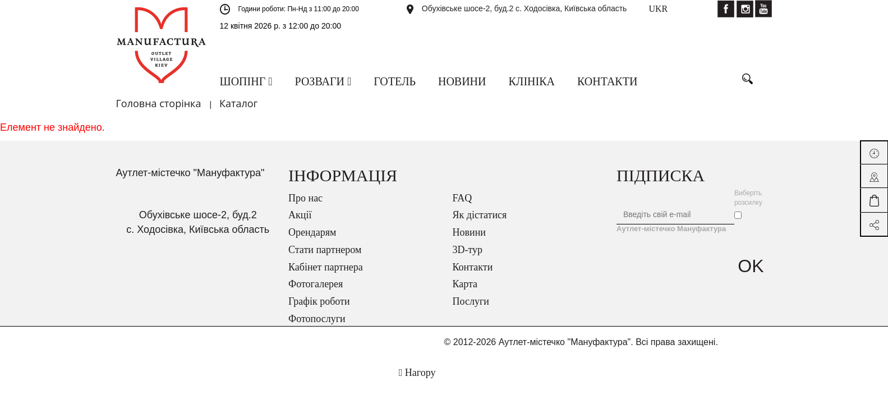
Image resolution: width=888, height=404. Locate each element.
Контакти (473, 267)
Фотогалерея (315, 284)
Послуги (471, 301)
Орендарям (312, 232)
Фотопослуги (317, 318)
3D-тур (468, 249)
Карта (465, 284)
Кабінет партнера (325, 267)
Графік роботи (319, 301)
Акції (299, 215)
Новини (469, 232)
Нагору (417, 372)
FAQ (462, 198)
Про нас (305, 198)
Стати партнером (324, 249)
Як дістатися (480, 215)
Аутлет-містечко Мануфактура (671, 228)
